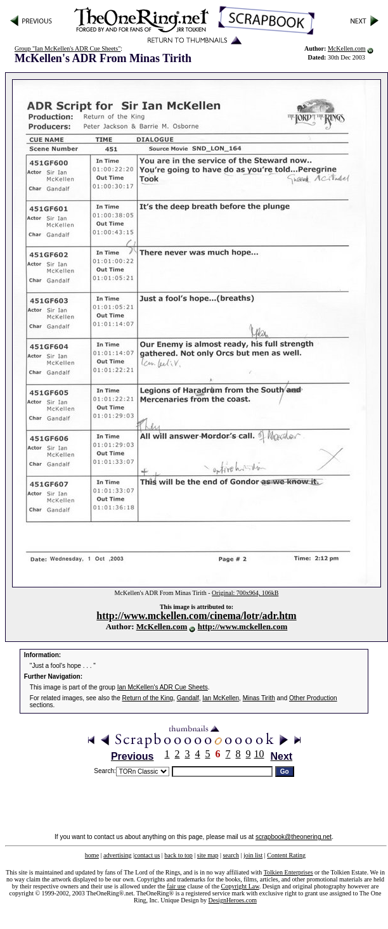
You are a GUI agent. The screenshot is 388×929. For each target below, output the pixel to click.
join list (252, 855)
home (92, 855)
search (231, 855)
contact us (147, 855)
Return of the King (148, 698)
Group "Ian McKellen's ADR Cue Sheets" (67, 48)
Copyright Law (240, 886)
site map (208, 855)
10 (259, 753)
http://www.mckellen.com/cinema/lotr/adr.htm (196, 615)
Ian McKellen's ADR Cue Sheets (162, 687)
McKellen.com (347, 48)
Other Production (313, 698)
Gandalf (188, 698)
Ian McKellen (220, 698)
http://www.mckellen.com (243, 626)
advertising (117, 855)
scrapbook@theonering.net (293, 836)
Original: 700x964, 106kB (245, 592)
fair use (176, 886)
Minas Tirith (259, 698)
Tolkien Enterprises (288, 872)
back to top (178, 855)
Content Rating (286, 855)
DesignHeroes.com (233, 900)
